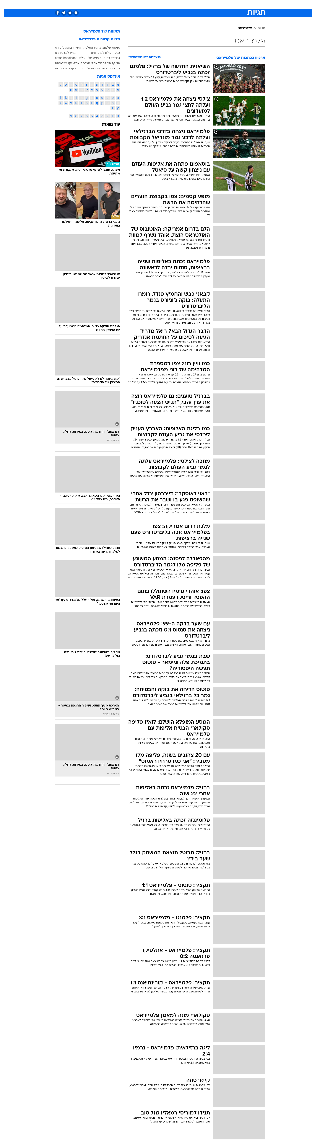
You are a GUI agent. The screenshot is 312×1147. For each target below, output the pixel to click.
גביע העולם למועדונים (101, 52)
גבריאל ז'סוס (107, 58)
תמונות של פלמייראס (97, 31)
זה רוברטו (57, 68)
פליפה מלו (90, 58)
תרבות (203, 4)
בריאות (153, 4)
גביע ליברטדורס (61, 52)
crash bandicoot (61, 58)
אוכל (167, 4)
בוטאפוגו (110, 68)
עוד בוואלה (107, 125)
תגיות (257, 28)
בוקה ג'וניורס (59, 47)
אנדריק (81, 63)
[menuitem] (230, 4)
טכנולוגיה (122, 4)
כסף (178, 4)
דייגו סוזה (97, 68)
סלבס (190, 4)
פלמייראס (241, 28)
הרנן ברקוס (72, 68)
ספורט (218, 4)
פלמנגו (102, 47)
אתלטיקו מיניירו (79, 47)
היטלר (86, 68)
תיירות (138, 4)
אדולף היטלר (107, 63)
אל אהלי (92, 63)
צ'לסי (78, 58)
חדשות (233, 4)
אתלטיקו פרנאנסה (63, 63)
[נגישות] (6, 4)
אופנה (106, 4)
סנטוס (112, 47)
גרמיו (93, 47)
